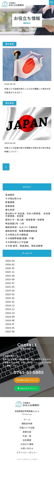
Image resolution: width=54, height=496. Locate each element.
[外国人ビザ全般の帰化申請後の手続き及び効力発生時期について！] (27, 119)
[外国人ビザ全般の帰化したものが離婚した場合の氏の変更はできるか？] (27, 60)
